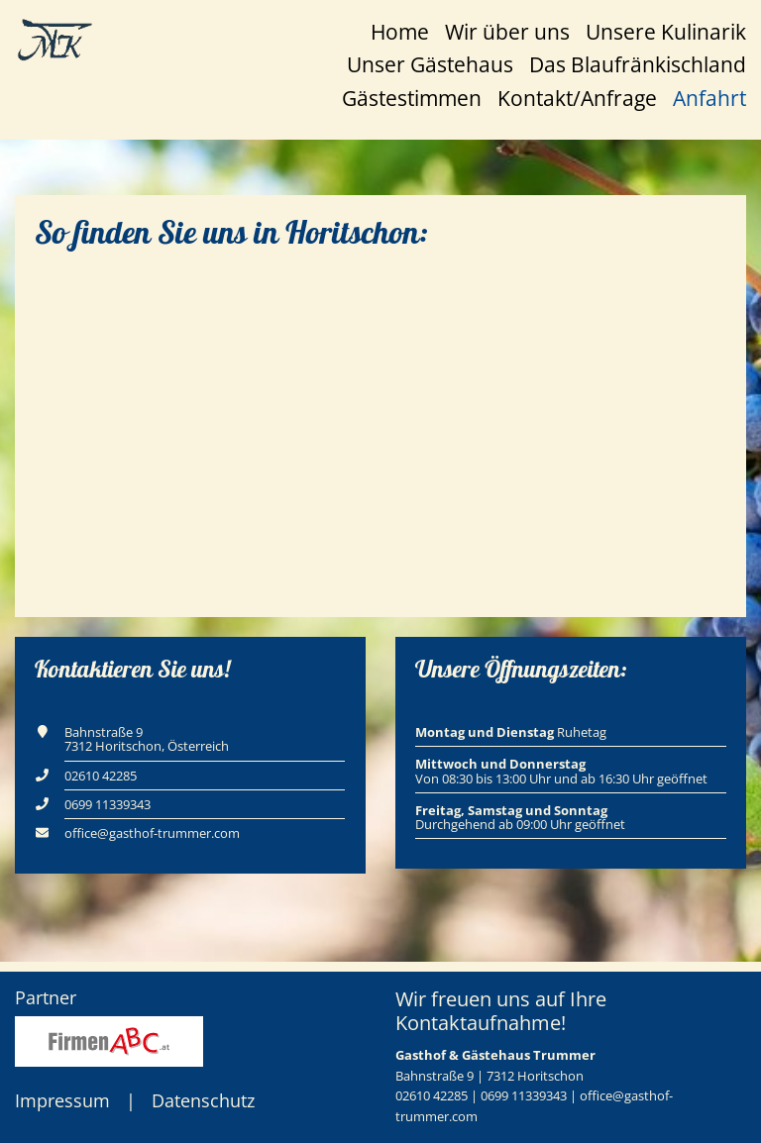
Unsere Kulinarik (666, 32)
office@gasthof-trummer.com (152, 833)
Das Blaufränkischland (637, 64)
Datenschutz (203, 1100)
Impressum (62, 1100)
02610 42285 (100, 775)
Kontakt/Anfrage (577, 98)
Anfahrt (709, 98)
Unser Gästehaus (430, 64)
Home (400, 32)
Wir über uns (507, 32)
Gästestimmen (412, 98)
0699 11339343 (107, 804)
